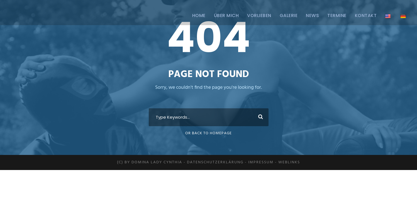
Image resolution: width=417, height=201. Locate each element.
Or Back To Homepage (208, 133)
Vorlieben (259, 15)
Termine (337, 15)
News (312, 15)
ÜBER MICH (226, 15)
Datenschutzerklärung (215, 162)
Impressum (261, 162)
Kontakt (366, 15)
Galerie (289, 15)
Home (199, 15)
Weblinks (289, 162)
